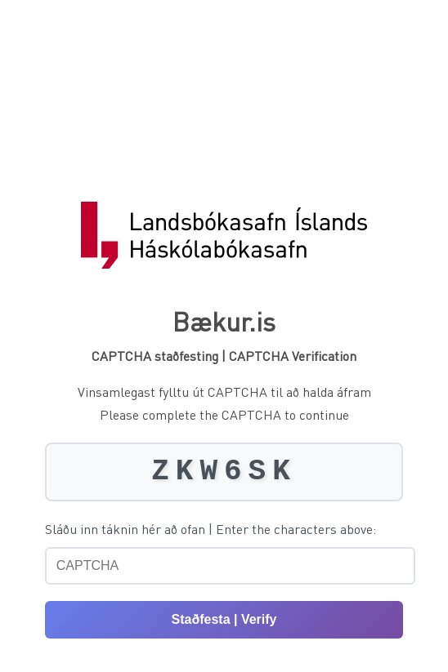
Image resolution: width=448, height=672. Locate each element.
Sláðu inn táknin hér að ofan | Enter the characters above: (210, 528)
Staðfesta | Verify (224, 619)
